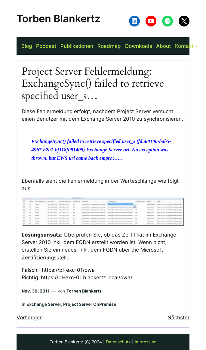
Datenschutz (118, 341)
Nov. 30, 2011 (36, 290)
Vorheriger (29, 317)
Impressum (145, 341)
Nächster (178, 317)
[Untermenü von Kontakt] (196, 46)
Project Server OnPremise (89, 304)
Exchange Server (43, 304)
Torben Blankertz (58, 18)
